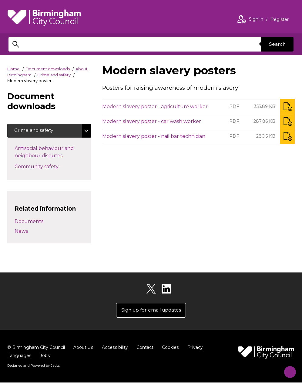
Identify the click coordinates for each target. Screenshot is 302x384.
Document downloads (47, 68)
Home (13, 68)
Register (279, 20)
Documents (29, 222)
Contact (144, 348)
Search (276, 44)
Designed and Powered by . (33, 367)
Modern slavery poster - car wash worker (151, 121)
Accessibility (114, 348)
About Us (83, 348)
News (21, 232)
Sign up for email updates (151, 311)
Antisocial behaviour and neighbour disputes (49, 152)
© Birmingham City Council (36, 348)
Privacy (194, 348)
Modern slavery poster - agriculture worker (155, 106)
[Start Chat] (287, 369)
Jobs (44, 356)
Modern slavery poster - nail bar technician (153, 136)
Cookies (169, 348)
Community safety (47, 166)
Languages (19, 356)
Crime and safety (54, 74)
